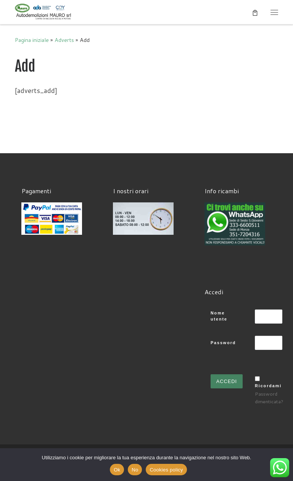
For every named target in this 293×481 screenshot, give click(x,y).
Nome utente (219, 316)
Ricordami (268, 385)
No (135, 470)
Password (223, 342)
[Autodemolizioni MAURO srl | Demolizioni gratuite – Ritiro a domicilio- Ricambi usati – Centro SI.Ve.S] (43, 11)
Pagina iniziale (32, 40)
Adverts (64, 40)
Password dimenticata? (269, 397)
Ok (117, 470)
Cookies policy (166, 470)
